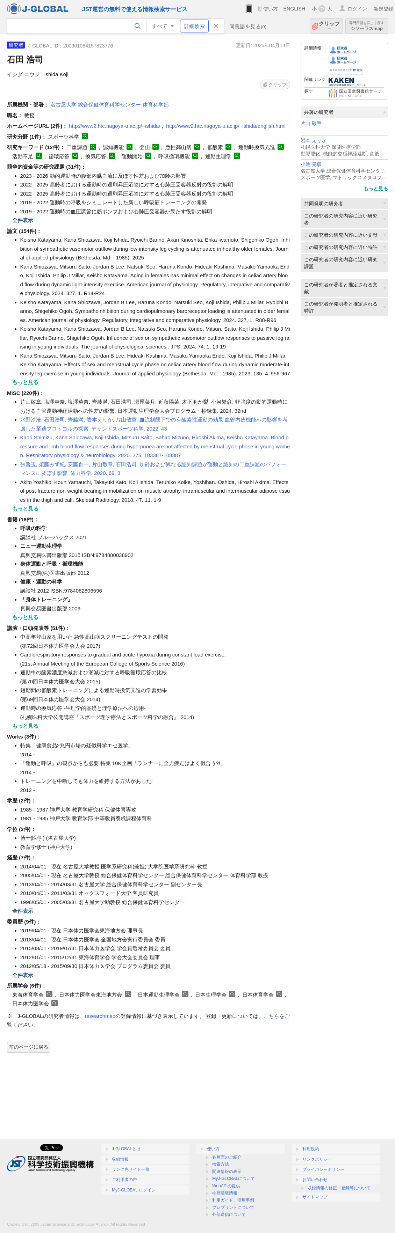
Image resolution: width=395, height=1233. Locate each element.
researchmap (100, 1016)
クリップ (329, 26)
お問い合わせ (315, 1179)
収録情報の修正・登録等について (339, 1188)
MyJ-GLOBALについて (233, 1178)
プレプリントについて (233, 1207)
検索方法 (220, 1164)
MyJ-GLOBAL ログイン (134, 1190)
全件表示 (22, 220)
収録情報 (120, 1159)
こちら (271, 1016)
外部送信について (229, 1214)
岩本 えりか (313, 140)
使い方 (270, 9)
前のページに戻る (28, 1047)
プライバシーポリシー (323, 1169)
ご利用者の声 (124, 1179)
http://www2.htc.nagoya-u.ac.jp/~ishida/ (114, 126)
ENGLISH (294, 9)
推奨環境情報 (224, 1193)
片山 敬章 (311, 123)
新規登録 (383, 9)
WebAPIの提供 (226, 1185)
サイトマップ (315, 1197)
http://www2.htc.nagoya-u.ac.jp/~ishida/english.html (225, 126)
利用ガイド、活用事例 (233, 1200)
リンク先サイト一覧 (131, 1169)
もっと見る (376, 188)
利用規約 (310, 1148)
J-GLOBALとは (126, 1148)
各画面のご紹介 (227, 1157)
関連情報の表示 (227, 1171)
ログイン (357, 9)
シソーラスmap (366, 26)
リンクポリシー (317, 1159)
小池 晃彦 (311, 164)
